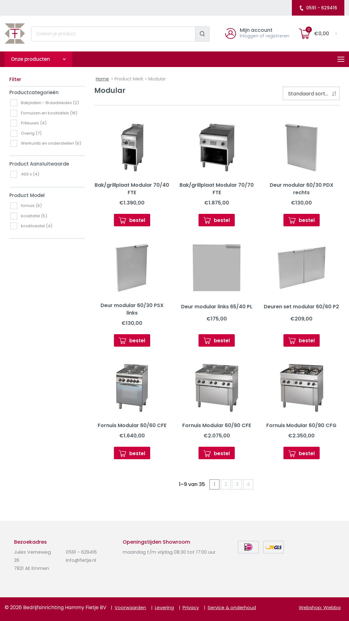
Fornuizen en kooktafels (49, 113)
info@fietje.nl (81, 560)
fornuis (31, 206)
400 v (30, 174)
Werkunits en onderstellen (51, 143)
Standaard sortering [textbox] (312, 93)
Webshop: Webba (320, 607)
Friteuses (34, 123)
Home (102, 79)
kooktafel (34, 216)
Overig (31, 133)
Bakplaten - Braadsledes (50, 103)
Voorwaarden (130, 607)
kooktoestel (36, 226)
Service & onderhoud (232, 607)
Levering (164, 607)
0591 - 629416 (318, 8)
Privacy (191, 607)
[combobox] (311, 93)
